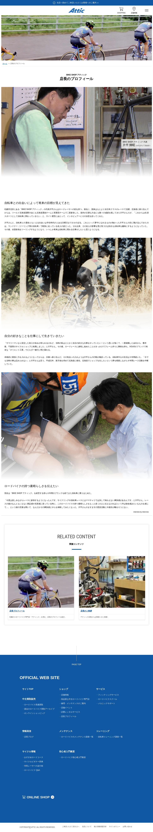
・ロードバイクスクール (106, 699)
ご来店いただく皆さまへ (70, 826)
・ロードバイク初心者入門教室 (72, 757)
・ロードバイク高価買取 (32, 705)
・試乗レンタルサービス (69, 712)
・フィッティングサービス (107, 695)
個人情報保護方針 (100, 826)
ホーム (5, 63)
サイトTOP (27, 689)
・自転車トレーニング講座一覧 (109, 737)
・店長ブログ (28, 737)
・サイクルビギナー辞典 (32, 762)
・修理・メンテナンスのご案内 (72, 703)
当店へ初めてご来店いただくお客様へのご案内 (78, 3)
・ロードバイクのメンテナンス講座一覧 (76, 737)
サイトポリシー (114, 826)
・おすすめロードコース (32, 757)
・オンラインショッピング (33, 713)
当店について (86, 826)
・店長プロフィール (67, 716)
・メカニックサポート (105, 703)
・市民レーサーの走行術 (32, 766)
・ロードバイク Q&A (31, 770)
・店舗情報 (64, 695)
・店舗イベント (65, 708)
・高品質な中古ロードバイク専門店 (74, 699)
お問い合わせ (127, 826)
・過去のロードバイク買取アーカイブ (38, 709)
